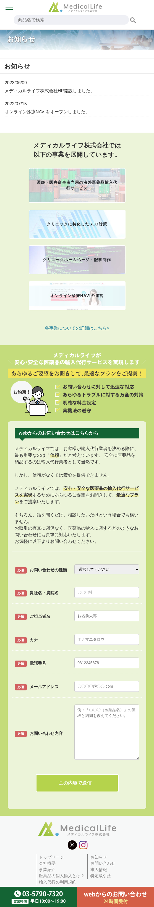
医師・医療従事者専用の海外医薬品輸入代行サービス (77, 185)
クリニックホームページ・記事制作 (77, 259)
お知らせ (98, 857)
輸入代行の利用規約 (57, 882)
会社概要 (47, 863)
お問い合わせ (102, 863)
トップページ (51, 857)
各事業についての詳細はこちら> (77, 328)
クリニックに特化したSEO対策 (77, 224)
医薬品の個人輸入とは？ (62, 875)
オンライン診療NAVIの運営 (76, 295)
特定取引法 (100, 875)
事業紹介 (47, 869)
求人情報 (98, 869)
